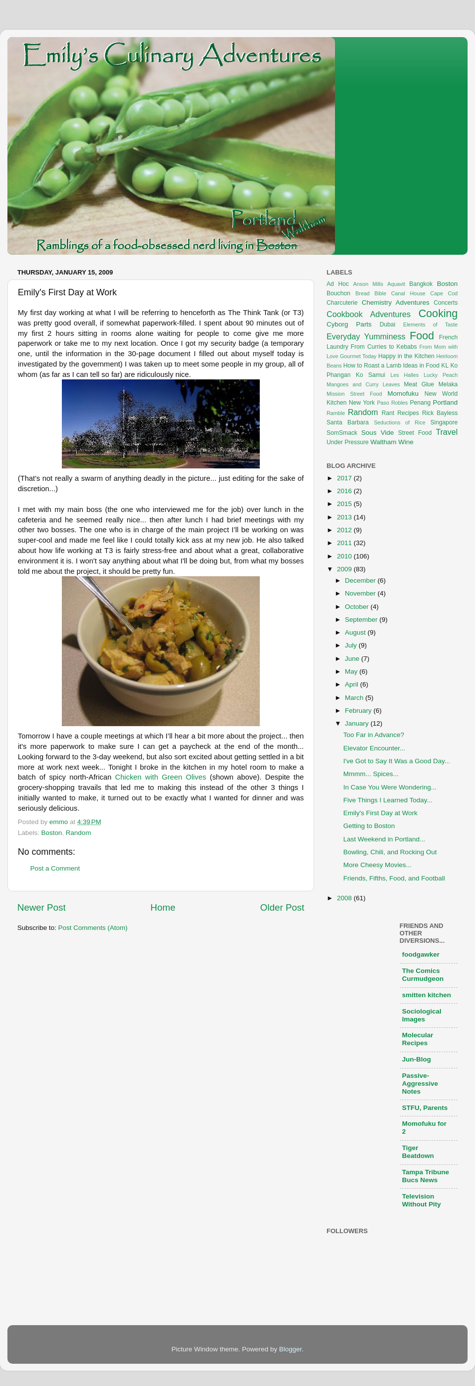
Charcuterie (342, 302)
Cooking (438, 313)
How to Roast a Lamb (372, 365)
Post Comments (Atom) (93, 927)
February (359, 710)
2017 (345, 478)
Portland (445, 402)
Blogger (290, 1349)
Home (162, 907)
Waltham (383, 442)
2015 (345, 504)
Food (422, 335)
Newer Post (41, 907)
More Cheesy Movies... (377, 865)
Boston (51, 832)
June (353, 658)
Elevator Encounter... (374, 748)
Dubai (387, 324)
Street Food (415, 432)
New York (362, 402)
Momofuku (403, 393)
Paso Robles (392, 403)
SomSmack (342, 432)
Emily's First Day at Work (380, 813)
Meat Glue (419, 384)
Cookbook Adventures (369, 314)
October (358, 606)
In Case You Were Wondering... (390, 787)
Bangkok (420, 283)
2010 (345, 556)
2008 (345, 898)
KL (445, 365)
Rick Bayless (440, 413)
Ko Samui (370, 374)
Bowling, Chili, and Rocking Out (390, 852)
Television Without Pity (421, 1200)
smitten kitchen (426, 995)
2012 (345, 530)
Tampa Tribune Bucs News (425, 1176)
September (362, 619)
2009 (345, 569)
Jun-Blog (416, 1059)
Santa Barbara (348, 422)
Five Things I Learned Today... (387, 800)
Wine (406, 442)
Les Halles (404, 375)
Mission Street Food (354, 394)
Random (78, 832)
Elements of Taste (430, 324)
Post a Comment (55, 868)
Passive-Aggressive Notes (420, 1083)
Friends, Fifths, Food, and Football (394, 878)
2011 (345, 543)
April (352, 684)
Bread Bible (370, 293)
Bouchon (338, 293)
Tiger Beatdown (418, 1151)
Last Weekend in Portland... (384, 839)
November (361, 593)
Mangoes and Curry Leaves (363, 384)
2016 (345, 491)
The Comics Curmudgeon (423, 974)
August (356, 632)
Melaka (448, 384)
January (358, 723)
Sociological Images (422, 1015)
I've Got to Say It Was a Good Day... (396, 761)
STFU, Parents (425, 1107)
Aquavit (396, 284)
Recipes (408, 413)
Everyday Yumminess (366, 336)
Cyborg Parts (349, 324)
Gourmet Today (358, 356)
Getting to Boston (369, 826)
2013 (345, 517)
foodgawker (421, 954)
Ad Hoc (338, 283)
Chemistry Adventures (395, 302)
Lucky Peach (441, 375)
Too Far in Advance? (373, 735)
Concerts (445, 302)
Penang (420, 402)
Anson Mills (368, 284)
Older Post (282, 907)
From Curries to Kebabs (384, 346)
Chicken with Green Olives (160, 777)
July (352, 645)
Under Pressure (348, 442)
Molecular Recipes (417, 1039)
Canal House (408, 293)
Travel (447, 431)
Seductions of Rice (400, 422)
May (352, 671)
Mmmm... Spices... (371, 774)
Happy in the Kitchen (406, 356)
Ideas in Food (421, 365)
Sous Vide (377, 432)
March (355, 697)
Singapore (444, 422)
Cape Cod (444, 293)
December (361, 580)
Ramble (336, 413)
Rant (387, 413)
